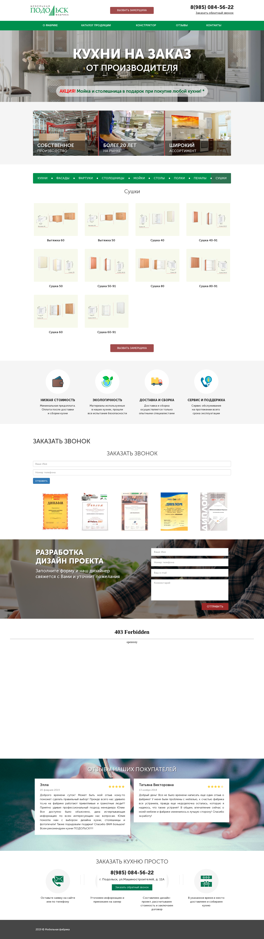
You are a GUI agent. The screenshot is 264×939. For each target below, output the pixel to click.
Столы (159, 178)
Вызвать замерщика (132, 10)
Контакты (213, 25)
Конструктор (146, 25)
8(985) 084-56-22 (212, 7)
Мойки (139, 178)
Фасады (62, 178)
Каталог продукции (96, 25)
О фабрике (50, 25)
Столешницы (113, 178)
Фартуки (86, 178)
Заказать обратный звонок (215, 13)
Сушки (221, 178)
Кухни (42, 178)
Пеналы (200, 178)
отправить (41, 480)
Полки (179, 178)
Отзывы (182, 25)
